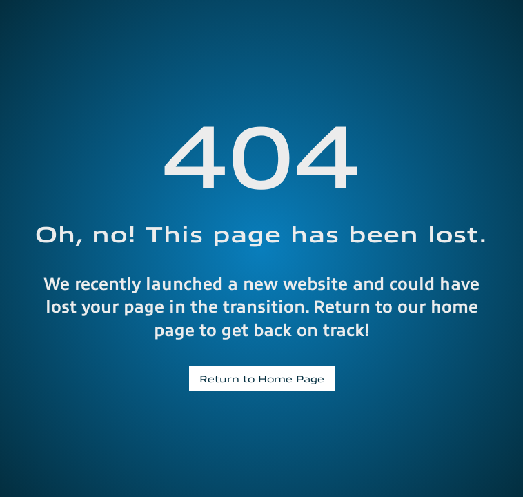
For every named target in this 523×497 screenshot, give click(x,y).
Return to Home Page (261, 378)
